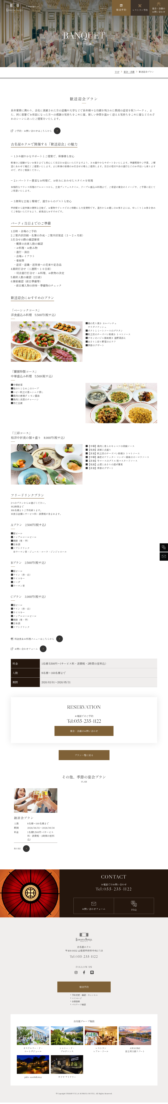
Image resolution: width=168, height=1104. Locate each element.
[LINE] (92, 972)
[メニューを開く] (103, 7)
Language (31, 6)
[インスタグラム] (76, 972)
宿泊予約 (84, 987)
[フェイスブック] (84, 972)
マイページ (77, 998)
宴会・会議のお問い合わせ (84, 731)
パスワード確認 (79, 1004)
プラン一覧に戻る (84, 755)
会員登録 (76, 1001)
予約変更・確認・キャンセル (85, 995)
